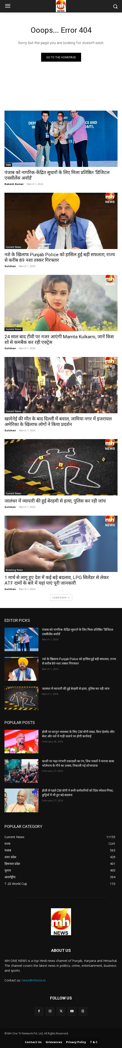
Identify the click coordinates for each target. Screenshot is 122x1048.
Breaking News (14, 570)
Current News (13, 247)
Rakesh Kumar (14, 184)
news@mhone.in (34, 980)
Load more (61, 597)
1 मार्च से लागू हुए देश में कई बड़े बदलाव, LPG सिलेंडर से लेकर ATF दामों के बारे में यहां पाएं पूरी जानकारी (56, 580)
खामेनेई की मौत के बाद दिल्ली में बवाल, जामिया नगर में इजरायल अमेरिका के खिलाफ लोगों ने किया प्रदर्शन (58, 421)
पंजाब (8, 164)
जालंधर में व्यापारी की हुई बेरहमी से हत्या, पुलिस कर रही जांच (55, 501)
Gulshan (10, 266)
